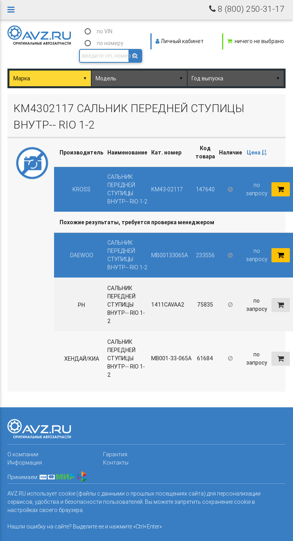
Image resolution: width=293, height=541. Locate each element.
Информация (24, 462)
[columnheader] (256, 152)
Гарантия (115, 454)
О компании (22, 454)
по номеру (110, 43)
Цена (256, 152)
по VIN (104, 31)
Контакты (115, 462)
